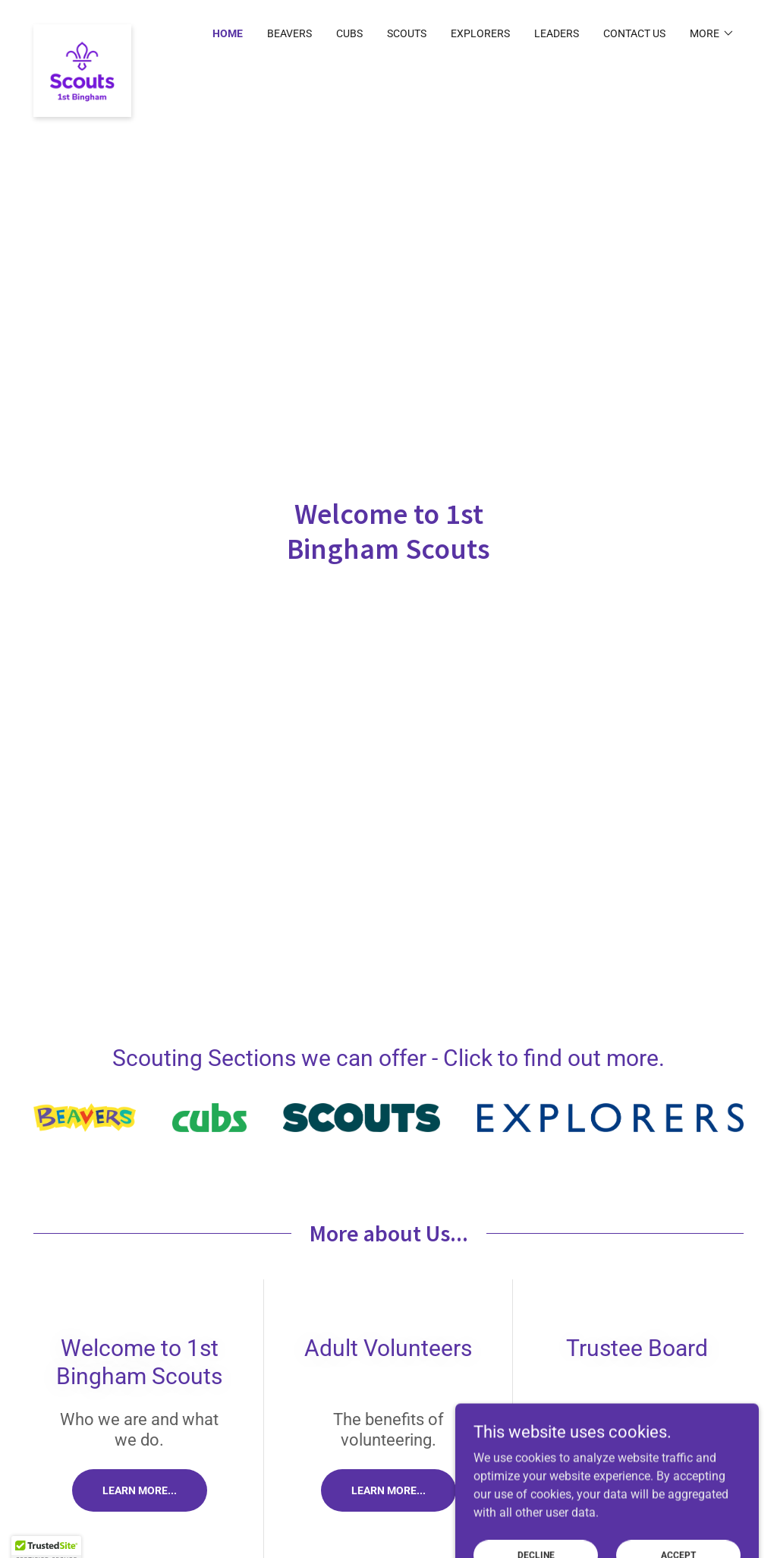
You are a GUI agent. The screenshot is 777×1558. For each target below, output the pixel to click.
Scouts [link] (406, 33)
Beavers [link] (289, 33)
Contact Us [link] (634, 33)
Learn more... (139, 1490)
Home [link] (227, 33)
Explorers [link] (480, 33)
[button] (712, 33)
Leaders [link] (556, 33)
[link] (82, 30)
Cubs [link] (349, 33)
